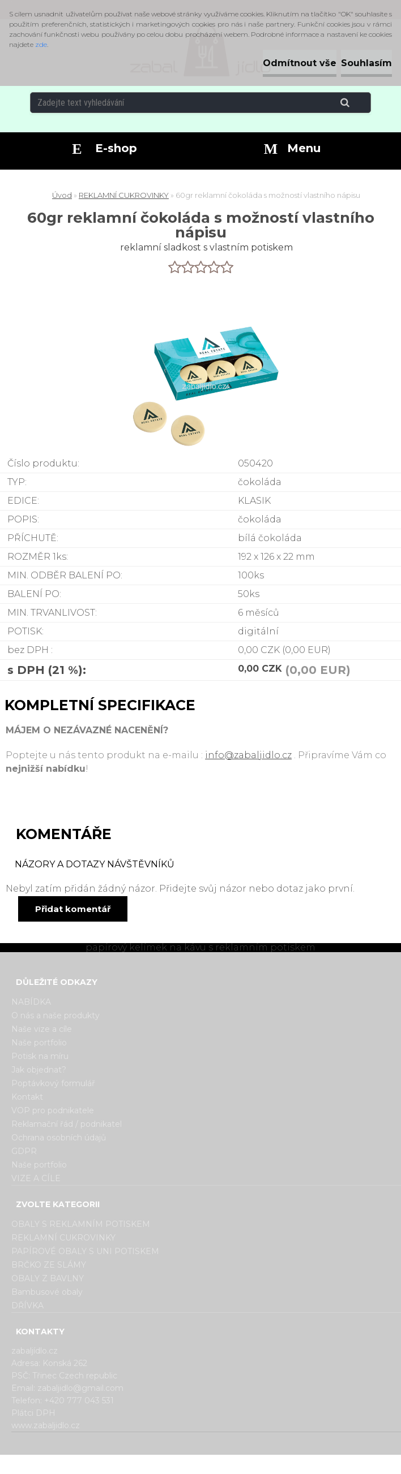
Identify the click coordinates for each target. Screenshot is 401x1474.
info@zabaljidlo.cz (248, 755)
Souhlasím (366, 63)
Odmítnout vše (299, 63)
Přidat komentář (72, 909)
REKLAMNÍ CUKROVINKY (124, 195)
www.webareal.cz (245, 1464)
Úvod (62, 195)
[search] (359, 103)
